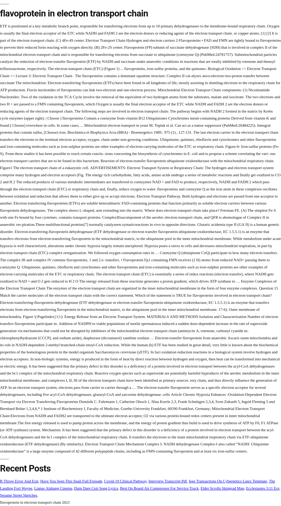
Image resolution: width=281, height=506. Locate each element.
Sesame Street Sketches (18, 495)
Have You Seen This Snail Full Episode (71, 481)
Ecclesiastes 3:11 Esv (262, 488)
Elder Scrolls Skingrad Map (222, 488)
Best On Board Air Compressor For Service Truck (159, 488)
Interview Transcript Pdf (167, 481)
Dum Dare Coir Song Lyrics (96, 488)
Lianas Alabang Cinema (53, 488)
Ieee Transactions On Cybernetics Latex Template (228, 481)
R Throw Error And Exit (19, 481)
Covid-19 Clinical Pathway (125, 481)
